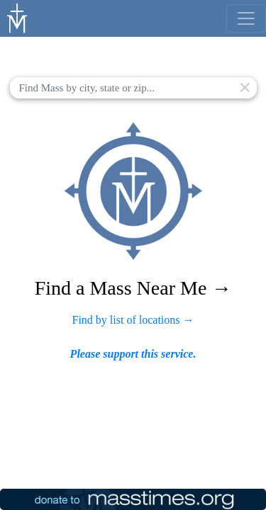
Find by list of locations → (133, 320)
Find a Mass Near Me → (133, 288)
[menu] (246, 18)
